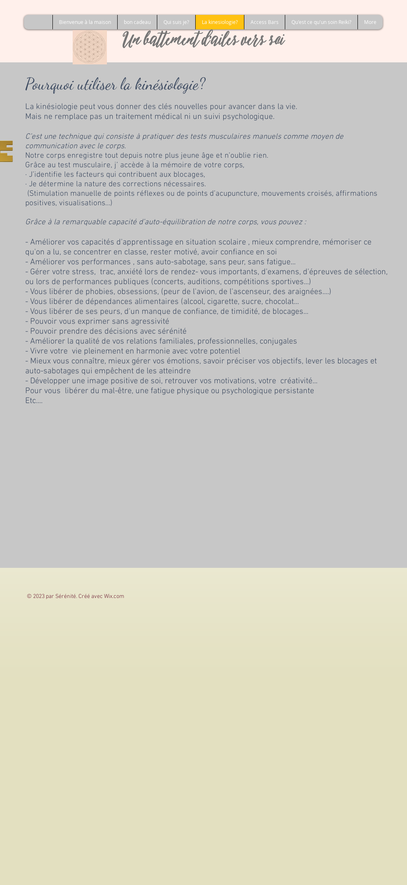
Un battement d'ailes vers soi (203, 42)
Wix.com (114, 596)
